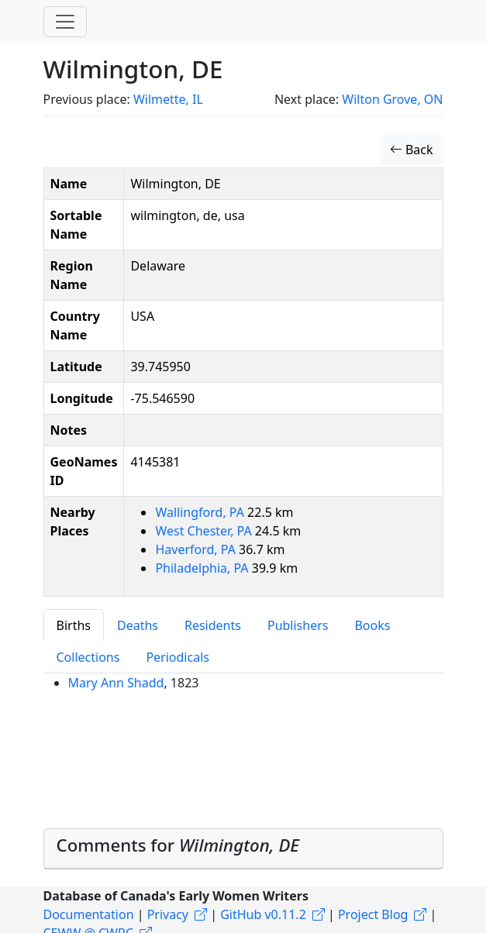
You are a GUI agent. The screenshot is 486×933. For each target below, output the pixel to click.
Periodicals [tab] (177, 657)
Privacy (167, 914)
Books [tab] (372, 625)
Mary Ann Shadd (116, 682)
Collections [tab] (88, 657)
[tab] (243, 849)
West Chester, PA (204, 530)
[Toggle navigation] (65, 21)
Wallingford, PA (201, 512)
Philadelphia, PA (203, 568)
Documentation (88, 914)
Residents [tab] (212, 625)
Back (411, 149)
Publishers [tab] (298, 625)
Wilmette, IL (168, 99)
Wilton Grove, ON (392, 99)
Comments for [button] (178, 845)
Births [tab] (74, 625)
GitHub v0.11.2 (263, 914)
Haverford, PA (197, 549)
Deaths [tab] (137, 625)
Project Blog (373, 914)
